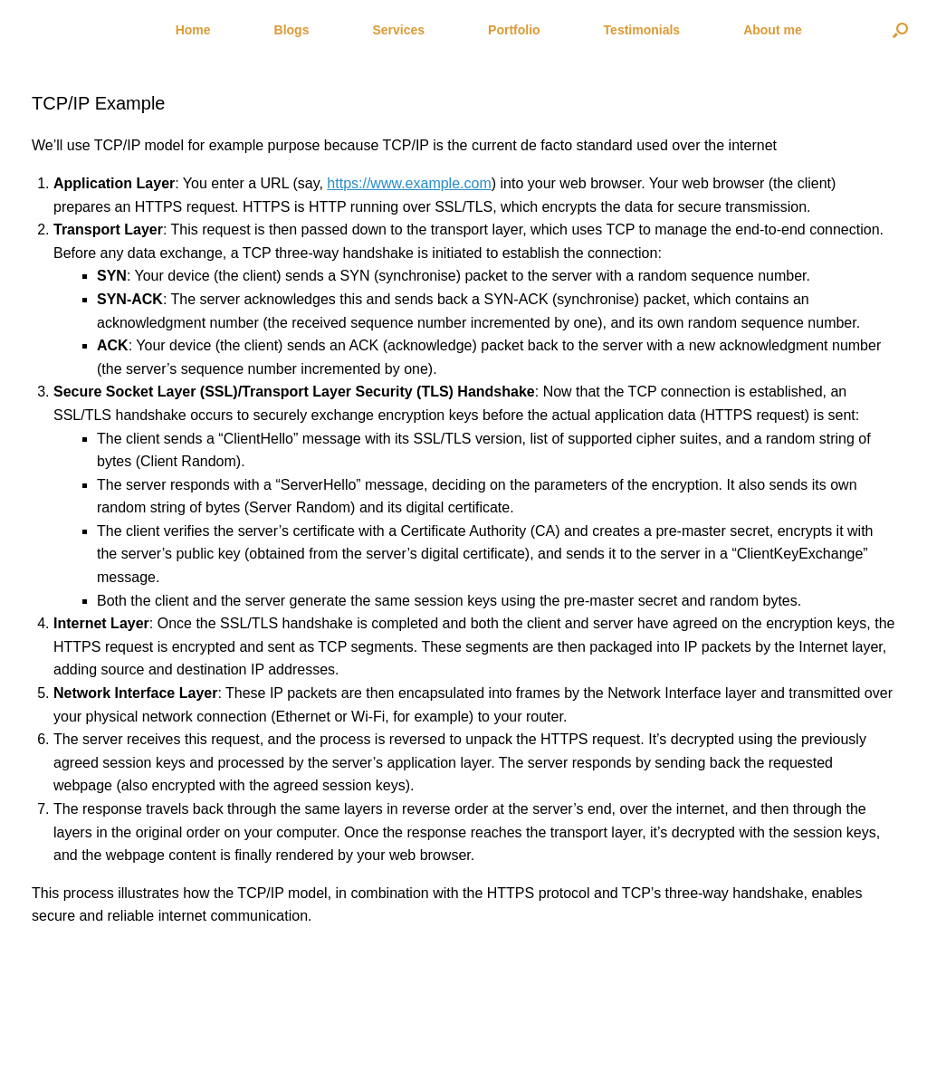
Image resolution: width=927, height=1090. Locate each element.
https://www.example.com (409, 183)
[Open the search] (900, 30)
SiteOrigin (450, 1054)
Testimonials (642, 30)
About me (772, 30)
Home (193, 30)
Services (398, 30)
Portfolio (514, 30)
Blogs (292, 30)
